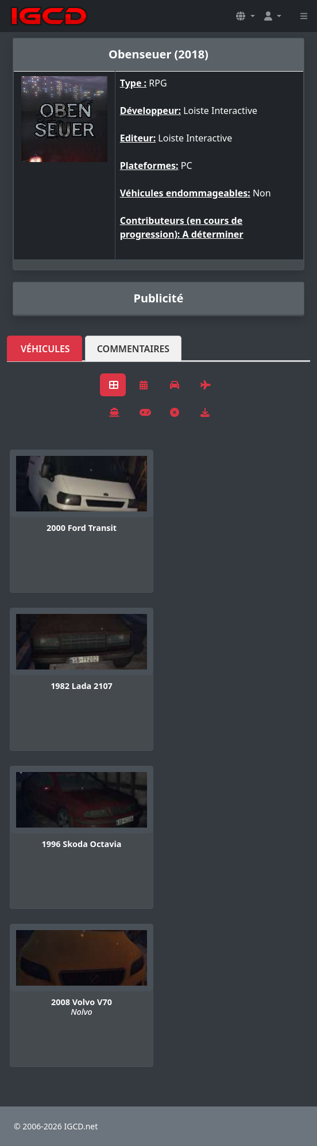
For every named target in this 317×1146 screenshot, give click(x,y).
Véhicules (45, 348)
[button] (245, 16)
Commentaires (133, 348)
